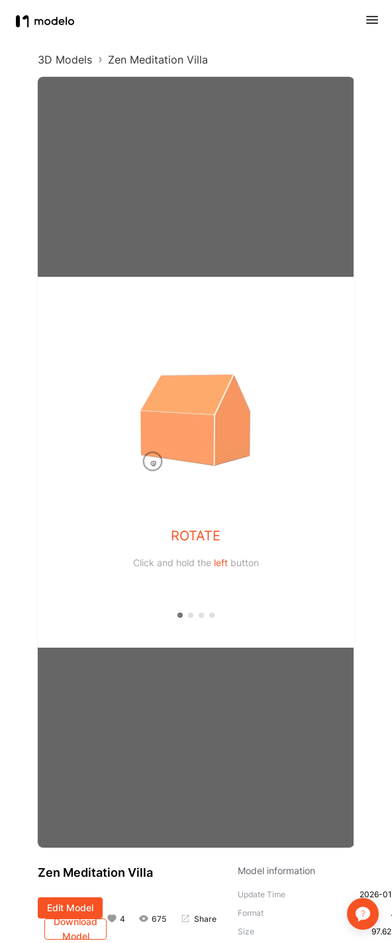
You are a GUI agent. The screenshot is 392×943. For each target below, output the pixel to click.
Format (251, 913)
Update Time (261, 894)
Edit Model (70, 907)
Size (246, 931)
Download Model (75, 929)
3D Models (65, 59)
